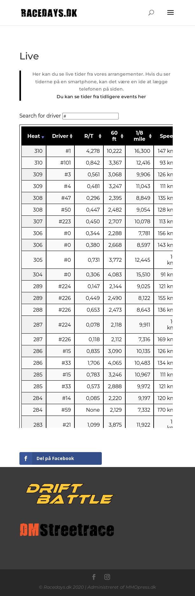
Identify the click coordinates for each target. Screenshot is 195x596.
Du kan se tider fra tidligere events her (101, 96)
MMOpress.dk (141, 587)
